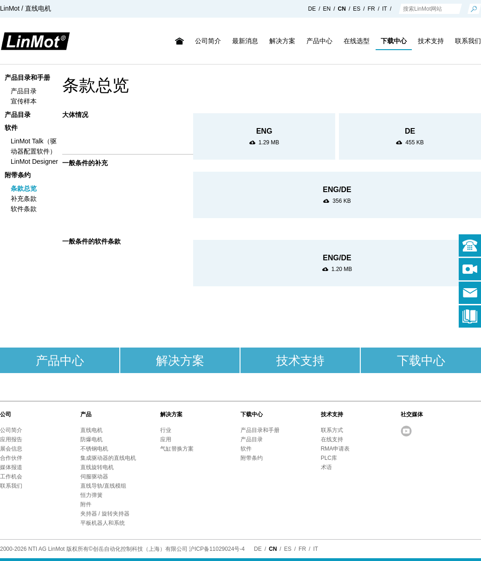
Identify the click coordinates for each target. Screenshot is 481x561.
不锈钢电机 (94, 448)
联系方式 (332, 430)
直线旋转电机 (97, 467)
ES (356, 9)
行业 (165, 430)
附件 (85, 504)
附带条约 (18, 175)
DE (312, 9)
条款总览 (24, 188)
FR (371, 9)
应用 (165, 439)
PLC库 (329, 458)
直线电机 (91, 430)
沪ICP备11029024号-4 (217, 549)
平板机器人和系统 (102, 523)
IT (384, 9)
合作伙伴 (11, 458)
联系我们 (11, 486)
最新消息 (245, 41)
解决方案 (282, 41)
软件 (11, 127)
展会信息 (11, 448)
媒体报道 (11, 467)
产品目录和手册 (27, 77)
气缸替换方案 (177, 448)
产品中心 (319, 41)
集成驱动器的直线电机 (108, 458)
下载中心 (394, 41)
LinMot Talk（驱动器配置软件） (34, 146)
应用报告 (11, 439)
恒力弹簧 (91, 495)
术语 (326, 467)
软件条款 (24, 209)
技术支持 (431, 41)
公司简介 (208, 41)
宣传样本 (24, 101)
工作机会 (11, 476)
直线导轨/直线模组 (103, 486)
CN (342, 9)
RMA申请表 (335, 448)
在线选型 (357, 41)
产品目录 (24, 91)
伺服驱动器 (94, 476)
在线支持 (332, 439)
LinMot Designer (34, 161)
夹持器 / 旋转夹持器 (105, 513)
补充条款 (24, 198)
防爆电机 (91, 439)
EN (327, 9)
